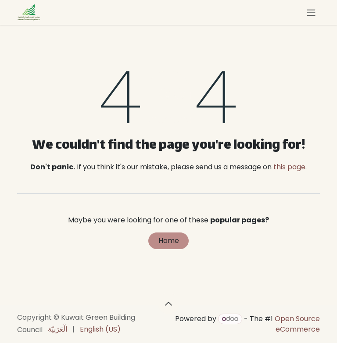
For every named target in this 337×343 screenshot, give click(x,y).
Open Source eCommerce (297, 324)
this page (289, 167)
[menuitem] (57, 329)
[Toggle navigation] (311, 12)
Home (168, 241)
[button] (168, 303)
